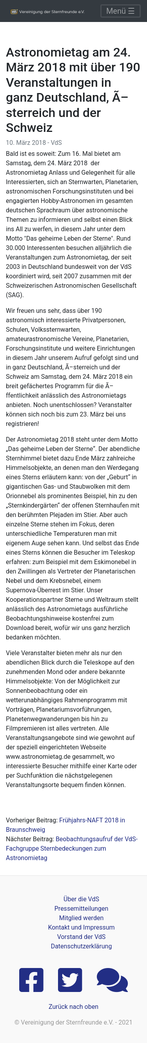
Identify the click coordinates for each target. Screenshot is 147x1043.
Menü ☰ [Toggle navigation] (120, 11)
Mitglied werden (81, 918)
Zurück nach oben (73, 1006)
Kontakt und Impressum (81, 927)
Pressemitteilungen (81, 908)
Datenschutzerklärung (81, 946)
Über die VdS (81, 899)
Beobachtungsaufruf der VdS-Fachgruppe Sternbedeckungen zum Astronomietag (72, 848)
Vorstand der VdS (81, 937)
